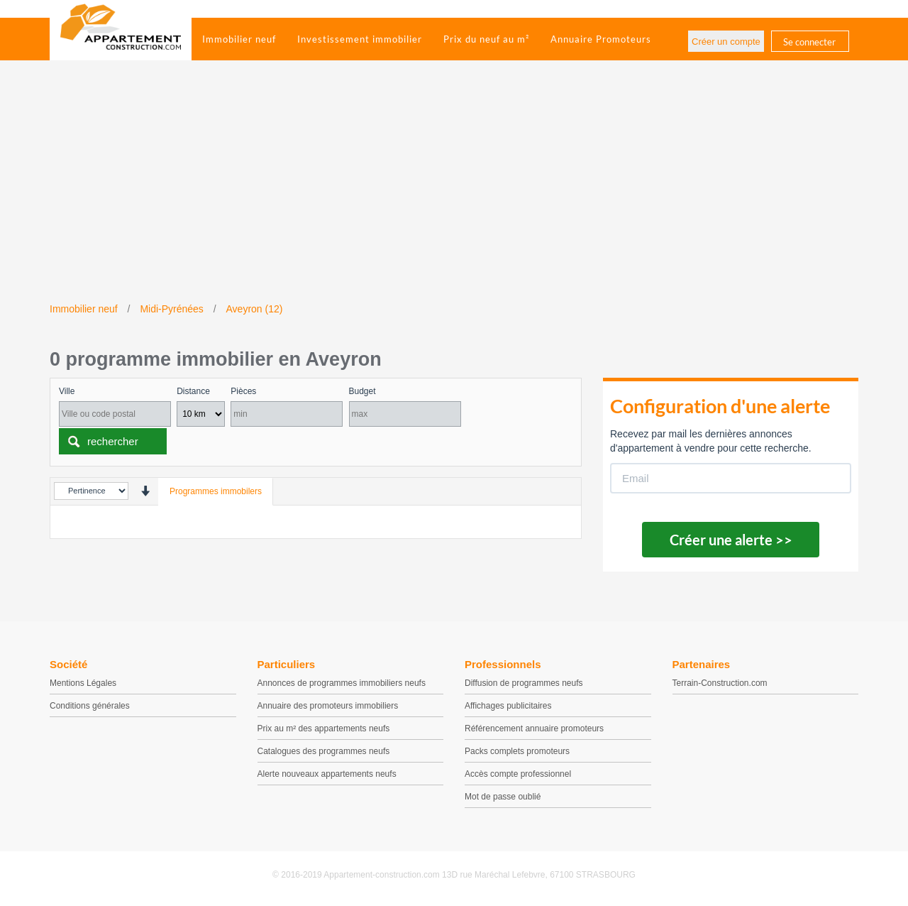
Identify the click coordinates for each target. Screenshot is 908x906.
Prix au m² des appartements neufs (324, 728)
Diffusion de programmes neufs (524, 683)
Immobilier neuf (239, 39)
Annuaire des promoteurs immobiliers (328, 706)
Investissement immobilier (359, 39)
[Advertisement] (454, 195)
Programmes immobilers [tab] (216, 491)
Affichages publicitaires (508, 706)
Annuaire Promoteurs (600, 39)
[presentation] (145, 491)
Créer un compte (726, 41)
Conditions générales (90, 706)
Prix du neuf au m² (486, 39)
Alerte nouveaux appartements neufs (327, 774)
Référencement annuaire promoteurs (534, 728)
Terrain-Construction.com (720, 683)
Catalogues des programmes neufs (324, 751)
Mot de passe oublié (503, 797)
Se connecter (809, 42)
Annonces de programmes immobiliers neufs (342, 683)
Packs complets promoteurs (517, 751)
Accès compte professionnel (518, 774)
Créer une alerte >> (731, 539)
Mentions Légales (83, 683)
